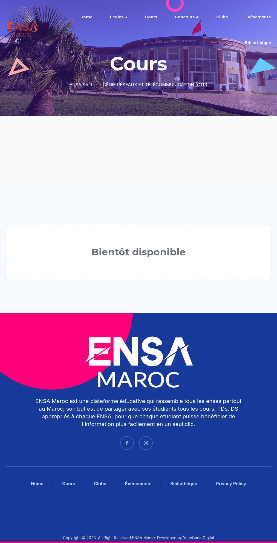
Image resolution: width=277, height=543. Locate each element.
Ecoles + (119, 16)
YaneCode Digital (198, 537)
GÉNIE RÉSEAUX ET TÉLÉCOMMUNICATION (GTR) (155, 84)
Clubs (222, 16)
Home (86, 16)
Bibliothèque (258, 42)
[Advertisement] (138, 153)
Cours (151, 16)
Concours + (187, 16)
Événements (258, 16)
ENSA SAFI (81, 84)
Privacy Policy (231, 483)
